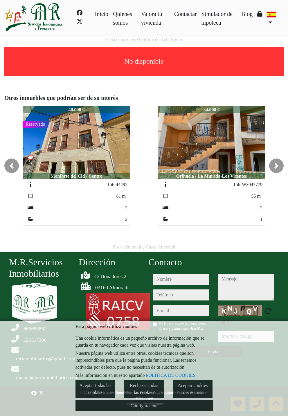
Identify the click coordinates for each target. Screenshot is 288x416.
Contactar (185, 14)
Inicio (101, 14)
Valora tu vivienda (151, 18)
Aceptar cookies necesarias (193, 389)
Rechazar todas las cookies (144, 389)
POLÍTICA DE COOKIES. (171, 375)
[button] (11, 166)
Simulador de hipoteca (217, 18)
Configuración (144, 405)
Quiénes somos (122, 18)
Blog (247, 14)
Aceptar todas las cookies (95, 389)
